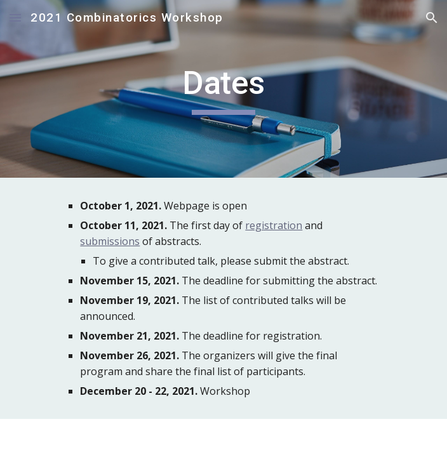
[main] (223, 89)
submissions (110, 241)
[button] (15, 17)
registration (273, 225)
